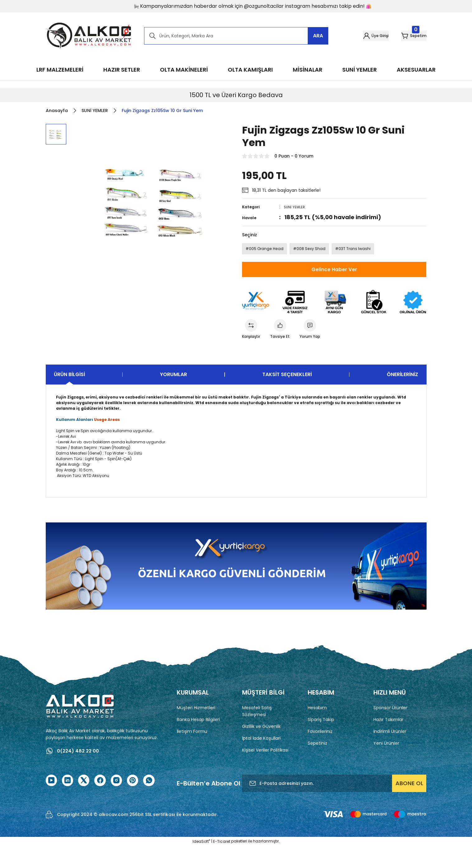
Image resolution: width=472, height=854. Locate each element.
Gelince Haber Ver (334, 273)
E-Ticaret (221, 849)
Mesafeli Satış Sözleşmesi (257, 718)
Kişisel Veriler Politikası (265, 757)
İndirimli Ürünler (389, 739)
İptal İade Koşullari (261, 746)
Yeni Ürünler (386, 751)
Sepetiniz (317, 751)
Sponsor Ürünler (390, 715)
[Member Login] (356, 36)
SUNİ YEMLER (295, 207)
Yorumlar (173, 381)
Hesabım (317, 715)
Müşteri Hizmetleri (196, 715)
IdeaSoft (201, 849)
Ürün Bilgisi (69, 381)
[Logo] (89, 35)
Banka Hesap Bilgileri (198, 727)
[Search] (236, 36)
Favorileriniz (320, 739)
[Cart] (407, 36)
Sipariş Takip (321, 727)
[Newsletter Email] (334, 791)
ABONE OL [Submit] (409, 791)
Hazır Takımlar (388, 727)
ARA (318, 35)
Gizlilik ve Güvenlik (261, 734)
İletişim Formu (192, 739)
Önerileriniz (402, 381)
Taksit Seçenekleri (287, 381)
